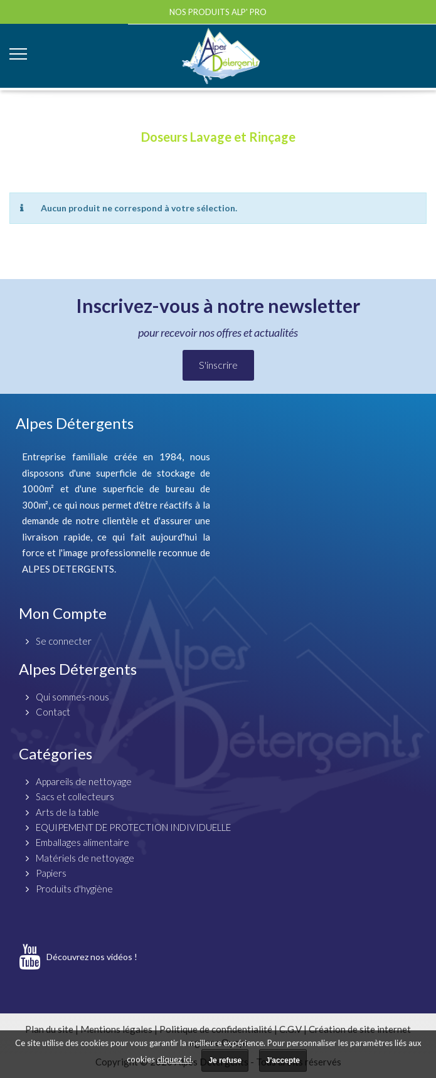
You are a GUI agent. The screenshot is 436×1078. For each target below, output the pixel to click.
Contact (53, 711)
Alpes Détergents (78, 669)
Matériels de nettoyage (85, 858)
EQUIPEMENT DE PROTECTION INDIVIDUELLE (133, 827)
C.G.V (290, 1029)
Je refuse (225, 1060)
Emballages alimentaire (82, 842)
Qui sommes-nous (72, 696)
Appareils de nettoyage (84, 781)
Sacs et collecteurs (75, 796)
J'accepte (283, 1060)
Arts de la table (67, 812)
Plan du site (49, 1029)
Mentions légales (116, 1029)
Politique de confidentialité (215, 1029)
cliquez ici (174, 1059)
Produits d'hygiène (74, 888)
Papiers (51, 873)
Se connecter (64, 641)
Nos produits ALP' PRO (218, 12)
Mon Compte (63, 613)
